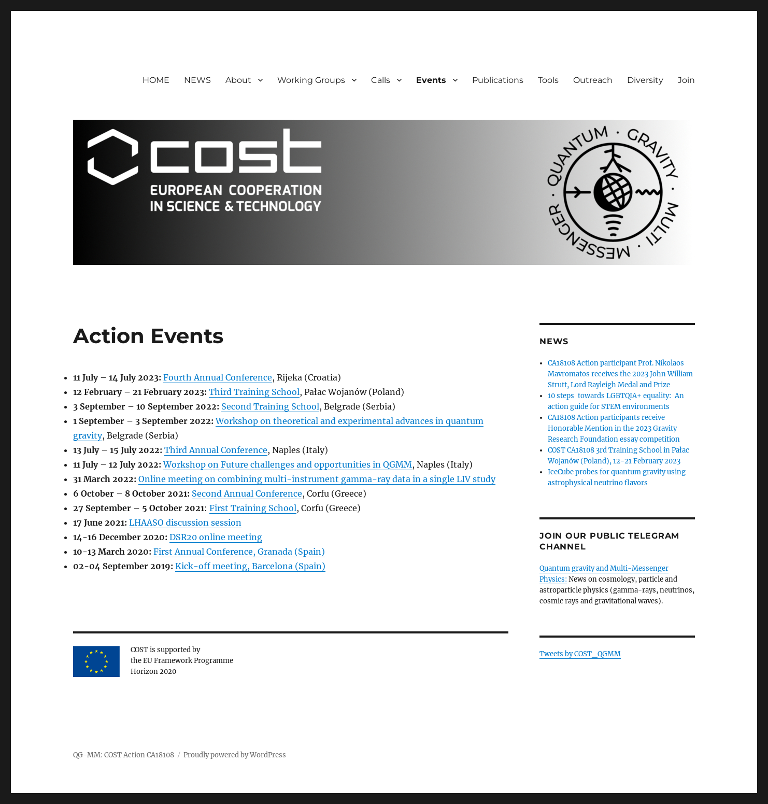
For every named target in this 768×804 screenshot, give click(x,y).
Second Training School (270, 406)
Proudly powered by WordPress (234, 755)
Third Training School (254, 392)
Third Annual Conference (215, 450)
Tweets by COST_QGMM (580, 654)
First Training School (252, 508)
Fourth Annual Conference (217, 377)
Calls (380, 80)
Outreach (593, 80)
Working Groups (311, 80)
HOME (156, 80)
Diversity (645, 80)
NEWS (197, 80)
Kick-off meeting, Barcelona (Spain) (250, 566)
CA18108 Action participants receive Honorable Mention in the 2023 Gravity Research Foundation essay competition (614, 428)
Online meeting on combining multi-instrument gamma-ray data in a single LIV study (316, 479)
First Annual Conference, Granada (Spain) (239, 551)
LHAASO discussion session (185, 522)
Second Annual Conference (247, 493)
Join (686, 80)
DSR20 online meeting (215, 537)
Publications (497, 80)
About (238, 80)
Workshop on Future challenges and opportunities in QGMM (287, 464)
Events (431, 80)
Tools (548, 80)
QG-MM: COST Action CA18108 (123, 755)
